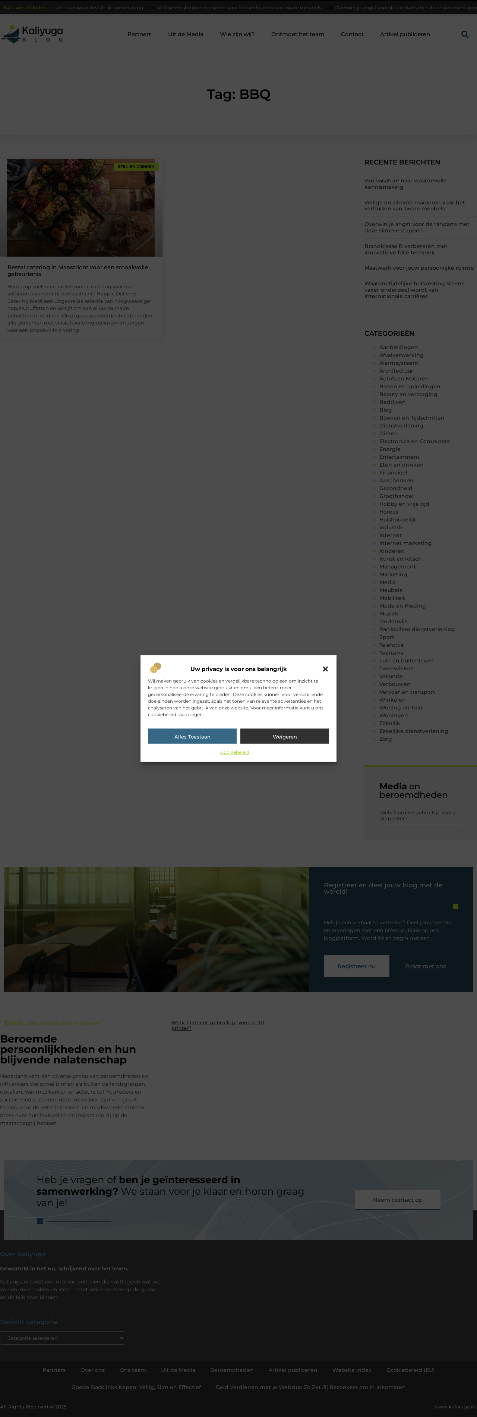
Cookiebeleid (234, 752)
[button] (325, 669)
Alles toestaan (192, 737)
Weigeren (285, 737)
